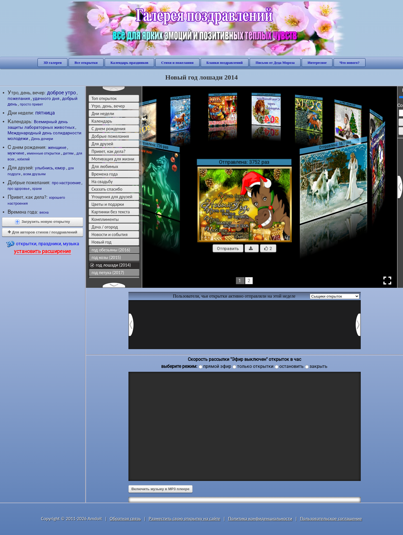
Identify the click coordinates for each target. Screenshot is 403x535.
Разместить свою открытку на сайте (184, 519)
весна (44, 212)
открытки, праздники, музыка (42, 247)
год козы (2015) (106, 257)
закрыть (318, 366)
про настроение (66, 183)
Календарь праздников (129, 62)
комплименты (105, 219)
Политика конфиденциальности (260, 519)
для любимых (105, 166)
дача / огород (105, 227)
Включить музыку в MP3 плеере (160, 489)
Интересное (317, 62)
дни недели (103, 113)
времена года (105, 174)
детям (68, 153)
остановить (291, 366)
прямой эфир (217, 366)
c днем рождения (108, 128)
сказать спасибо (107, 189)
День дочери (42, 139)
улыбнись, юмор (50, 168)
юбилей (23, 159)
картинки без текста (111, 211)
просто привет (31, 104)
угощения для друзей (112, 196)
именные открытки (43, 153)
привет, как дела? (108, 151)
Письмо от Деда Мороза (275, 62)
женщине (57, 147)
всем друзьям (34, 174)
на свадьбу (102, 181)
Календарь (102, 121)
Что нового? (349, 62)
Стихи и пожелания (177, 62)
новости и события (110, 234)
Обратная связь (125, 519)
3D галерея (52, 62)
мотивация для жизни (113, 159)
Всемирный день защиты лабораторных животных (41, 124)
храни (37, 189)
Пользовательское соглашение (331, 519)
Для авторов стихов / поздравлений (42, 232)
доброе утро (61, 92)
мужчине (16, 153)
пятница (45, 113)
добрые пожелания (110, 136)
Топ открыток (104, 98)
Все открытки (86, 62)
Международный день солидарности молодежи (44, 135)
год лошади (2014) (113, 265)
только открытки (255, 366)
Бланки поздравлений (225, 62)
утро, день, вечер (108, 106)
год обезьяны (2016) (111, 250)
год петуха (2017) (108, 272)
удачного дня (46, 98)
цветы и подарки (108, 204)
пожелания (19, 98)
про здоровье (18, 189)
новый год (101, 242)
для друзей (102, 143)
